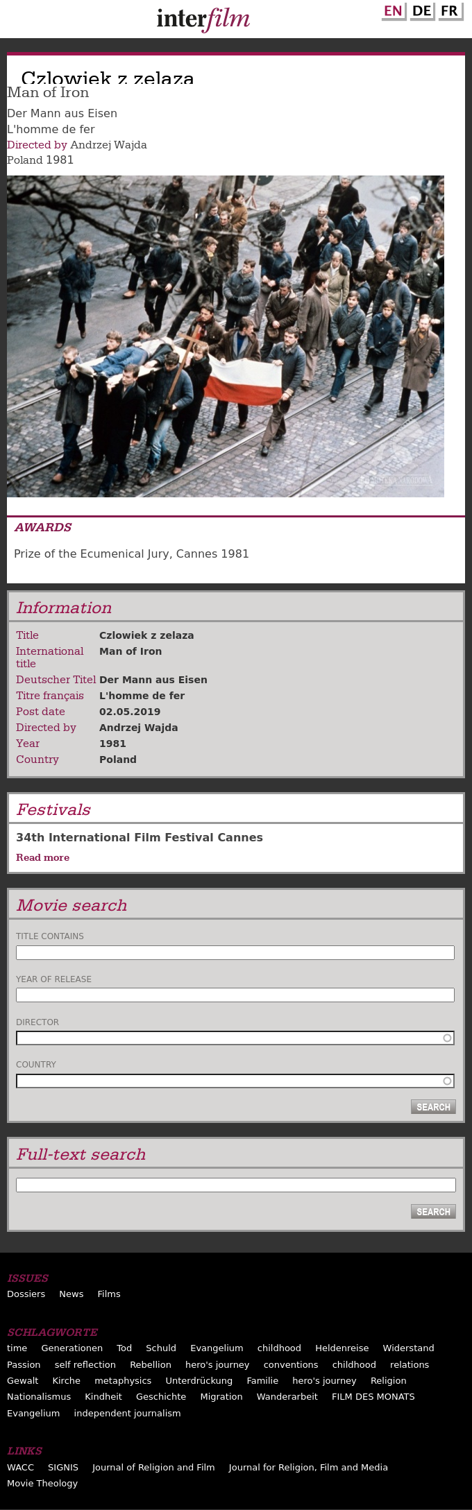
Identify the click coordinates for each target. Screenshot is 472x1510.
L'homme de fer (142, 695)
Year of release (54, 979)
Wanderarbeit (287, 1396)
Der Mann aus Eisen (153, 679)
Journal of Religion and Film (153, 1467)
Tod (124, 1348)
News (71, 1294)
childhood (279, 1348)
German (420, 9)
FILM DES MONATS (373, 1396)
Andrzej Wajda (108, 145)
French (449, 9)
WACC (20, 1467)
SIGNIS (63, 1467)
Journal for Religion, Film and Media (308, 1467)
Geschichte (161, 1396)
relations (409, 1364)
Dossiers (26, 1294)
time (17, 1348)
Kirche (66, 1380)
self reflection (85, 1364)
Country (36, 1065)
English (392, 9)
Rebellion (150, 1364)
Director (37, 1022)
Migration (221, 1396)
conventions (291, 1364)
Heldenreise (342, 1348)
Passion (24, 1364)
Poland (25, 160)
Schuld (161, 1348)
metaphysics (122, 1380)
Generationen (72, 1348)
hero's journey (217, 1364)
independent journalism (127, 1413)
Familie (262, 1380)
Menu (17, 22)
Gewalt (22, 1380)
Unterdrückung (199, 1380)
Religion (389, 1380)
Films (109, 1294)
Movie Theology (42, 1483)
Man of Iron (130, 651)
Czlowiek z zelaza (146, 635)
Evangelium (217, 1348)
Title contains (50, 936)
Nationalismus (39, 1396)
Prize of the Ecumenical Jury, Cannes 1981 (131, 553)
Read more (42, 857)
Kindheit (103, 1396)
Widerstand (409, 1348)
